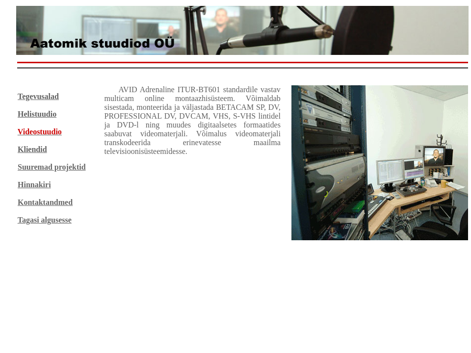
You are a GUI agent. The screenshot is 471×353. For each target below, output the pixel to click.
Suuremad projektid (52, 167)
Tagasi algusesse (45, 220)
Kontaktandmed (45, 202)
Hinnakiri (34, 184)
